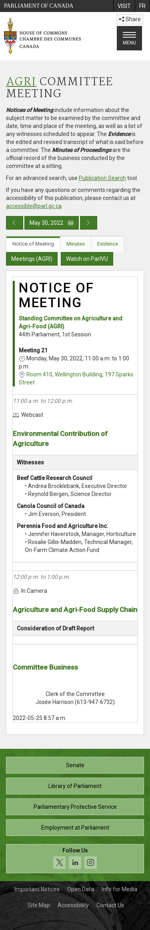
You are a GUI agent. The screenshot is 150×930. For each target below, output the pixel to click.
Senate (75, 765)
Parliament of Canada (38, 6)
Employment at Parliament (75, 827)
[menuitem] (124, 6)
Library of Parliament (75, 786)
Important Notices (37, 889)
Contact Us (110, 905)
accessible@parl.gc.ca (34, 206)
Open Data (80, 889)
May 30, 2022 (52, 223)
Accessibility (73, 905)
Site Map (39, 905)
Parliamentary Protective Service (75, 807)
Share (130, 19)
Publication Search (102, 178)
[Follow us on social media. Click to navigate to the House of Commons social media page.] (75, 858)
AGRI (21, 82)
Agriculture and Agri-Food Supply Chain (75, 610)
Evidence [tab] (107, 244)
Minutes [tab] (75, 244)
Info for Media (119, 889)
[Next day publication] (88, 223)
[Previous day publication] (14, 223)
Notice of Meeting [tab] (33, 244)
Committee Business (45, 667)
